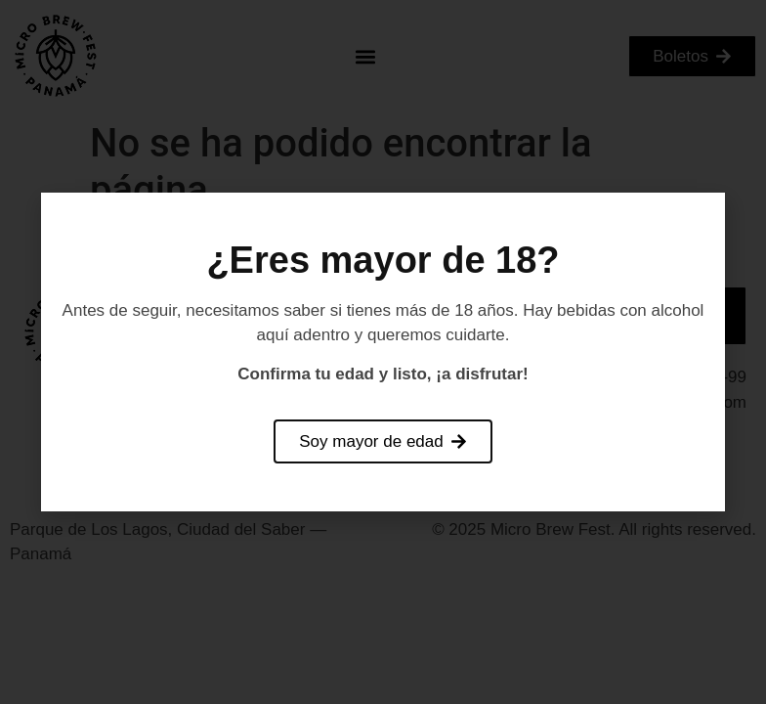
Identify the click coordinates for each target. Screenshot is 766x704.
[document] (383, 352)
